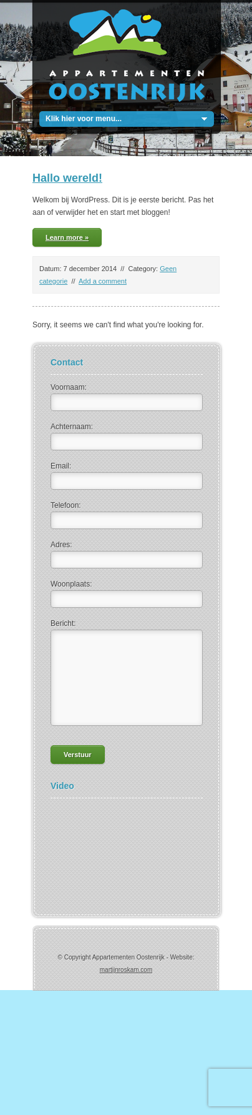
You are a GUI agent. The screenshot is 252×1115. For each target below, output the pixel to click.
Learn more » (67, 237)
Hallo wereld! (67, 178)
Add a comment (103, 281)
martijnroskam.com (126, 969)
